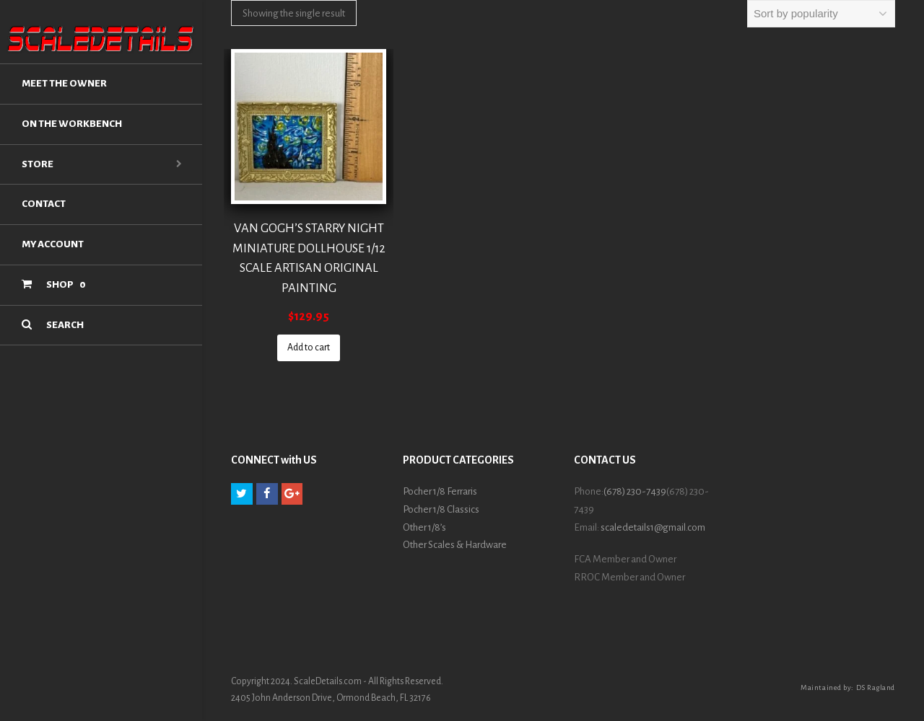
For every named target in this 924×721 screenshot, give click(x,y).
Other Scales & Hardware (455, 544)
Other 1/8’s (424, 527)
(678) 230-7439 (634, 491)
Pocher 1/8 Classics (441, 509)
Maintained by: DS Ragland (848, 687)
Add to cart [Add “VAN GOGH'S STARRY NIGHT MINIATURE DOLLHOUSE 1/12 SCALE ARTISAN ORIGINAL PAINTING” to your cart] (308, 347)
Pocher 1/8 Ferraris (440, 491)
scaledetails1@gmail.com (653, 527)
